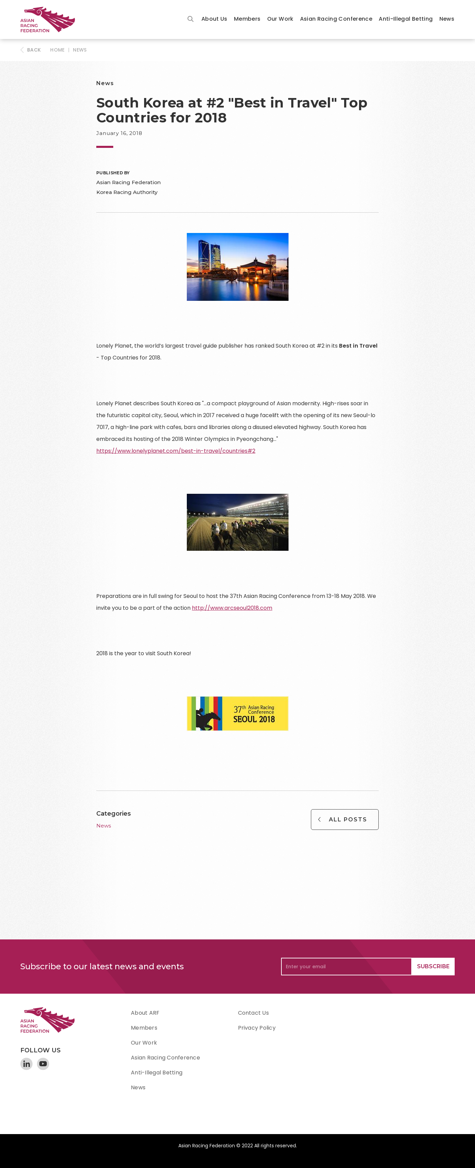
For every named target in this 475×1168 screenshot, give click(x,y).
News (446, 19)
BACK (34, 49)
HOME (57, 49)
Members (247, 19)
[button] (214, 19)
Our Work (280, 19)
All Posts (348, 819)
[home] (50, 19)
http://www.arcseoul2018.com (232, 608)
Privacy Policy (257, 1028)
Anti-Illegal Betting (406, 19)
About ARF (145, 1013)
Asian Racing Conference (336, 19)
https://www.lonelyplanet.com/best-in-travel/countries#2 (175, 451)
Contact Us (253, 1013)
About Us (214, 19)
